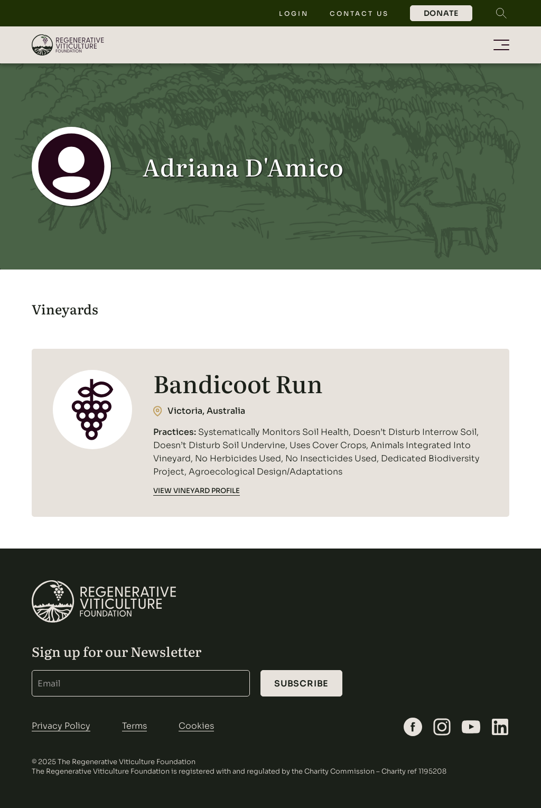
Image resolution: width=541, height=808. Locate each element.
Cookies (196, 725)
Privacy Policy (61, 725)
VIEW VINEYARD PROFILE (196, 490)
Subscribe (301, 683)
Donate (441, 13)
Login (294, 13)
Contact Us (359, 13)
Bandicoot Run (238, 383)
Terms (134, 725)
